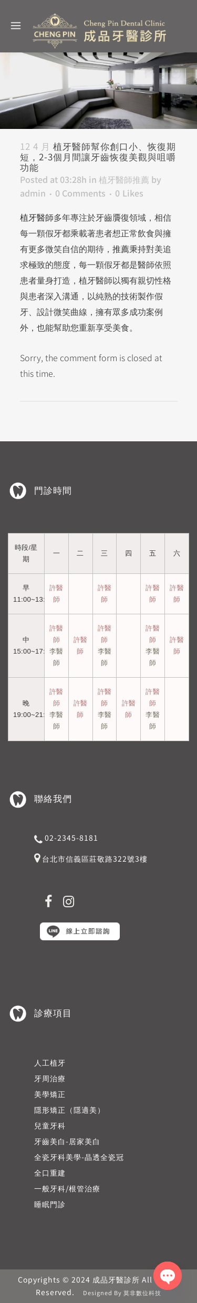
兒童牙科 (50, 1125)
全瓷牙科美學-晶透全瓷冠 (79, 1157)
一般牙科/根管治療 (67, 1188)
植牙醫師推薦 (124, 179)
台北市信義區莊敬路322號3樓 (95, 858)
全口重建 (50, 1172)
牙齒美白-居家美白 (67, 1141)
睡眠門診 (50, 1204)
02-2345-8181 (71, 837)
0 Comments (80, 193)
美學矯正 (50, 1094)
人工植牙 (50, 1062)
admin (33, 193)
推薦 (120, 248)
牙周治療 (50, 1078)
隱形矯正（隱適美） (69, 1109)
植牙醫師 (37, 217)
